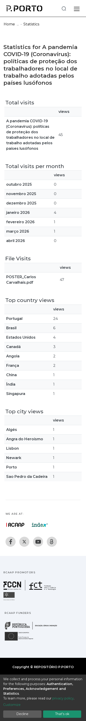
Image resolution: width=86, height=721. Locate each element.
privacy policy (63, 698)
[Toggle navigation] (77, 8)
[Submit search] (63, 8)
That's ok (62, 714)
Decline (22, 714)
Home (9, 24)
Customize (12, 705)
